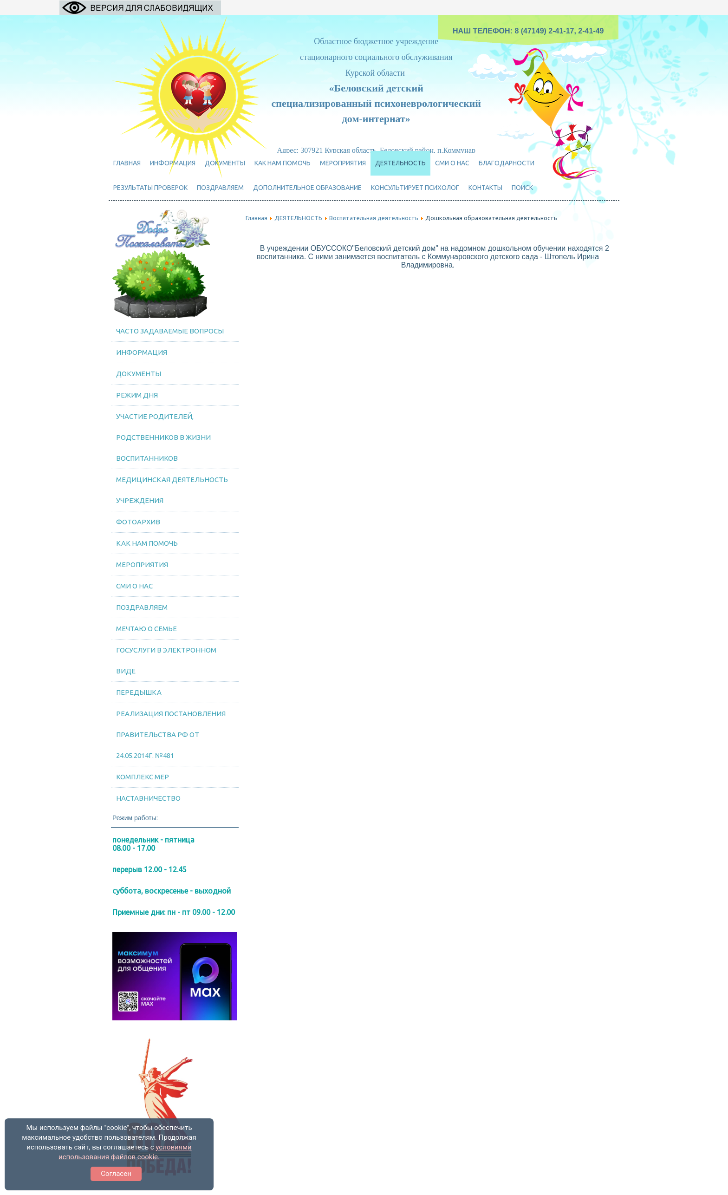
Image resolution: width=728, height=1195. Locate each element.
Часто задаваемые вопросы (170, 331)
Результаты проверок (150, 187)
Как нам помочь (282, 163)
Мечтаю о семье (146, 629)
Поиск (522, 187)
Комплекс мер (142, 777)
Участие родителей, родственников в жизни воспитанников (163, 437)
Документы (225, 163)
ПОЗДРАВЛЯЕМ (220, 187)
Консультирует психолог (415, 187)
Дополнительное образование (307, 187)
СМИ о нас (452, 163)
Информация (172, 163)
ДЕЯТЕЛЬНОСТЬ (400, 163)
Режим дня (137, 395)
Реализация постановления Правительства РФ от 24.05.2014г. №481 (171, 734)
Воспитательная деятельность (373, 218)
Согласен (116, 1173)
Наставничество (148, 798)
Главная (127, 163)
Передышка (139, 692)
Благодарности (506, 163)
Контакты (485, 187)
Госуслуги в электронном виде (166, 660)
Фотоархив (138, 522)
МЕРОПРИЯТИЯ (343, 163)
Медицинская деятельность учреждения (172, 490)
